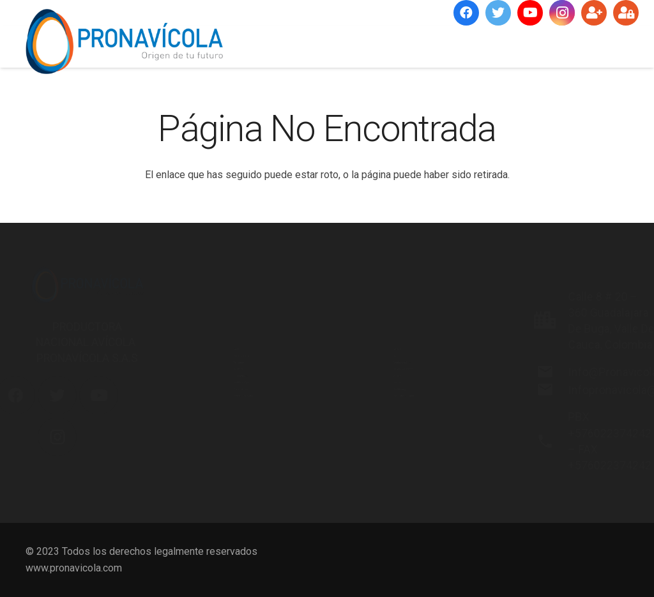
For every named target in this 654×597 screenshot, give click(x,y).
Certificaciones (219, 417)
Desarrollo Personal (390, 357)
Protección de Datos (391, 476)
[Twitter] (498, 13)
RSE (355, 298)
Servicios (207, 357)
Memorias (368, 268)
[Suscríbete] (594, 13)
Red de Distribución (230, 476)
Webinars (367, 387)
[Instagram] (562, 13)
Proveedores (375, 446)
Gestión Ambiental (386, 328)
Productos (209, 328)
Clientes (364, 417)
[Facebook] (466, 13)
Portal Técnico (218, 446)
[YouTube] (530, 13)
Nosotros (207, 268)
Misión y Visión (220, 298)
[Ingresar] (626, 13)
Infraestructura (218, 387)
